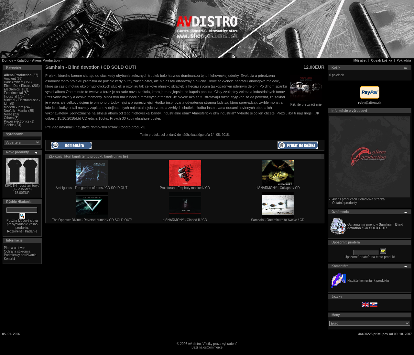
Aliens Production (46, 60)
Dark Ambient (13, 82)
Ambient (10, 78)
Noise (8, 114)
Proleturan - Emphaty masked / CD (185, 188)
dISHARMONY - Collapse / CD (278, 188)
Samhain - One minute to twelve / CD (277, 220)
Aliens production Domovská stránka (358, 199)
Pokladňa (404, 60)
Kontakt (9, 258)
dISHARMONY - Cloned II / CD (185, 220)
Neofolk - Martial (15, 110)
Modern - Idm (13, 107)
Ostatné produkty (344, 203)
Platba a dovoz (14, 248)
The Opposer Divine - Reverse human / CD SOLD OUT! (92, 220)
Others (9, 118)
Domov (7, 60)
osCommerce (213, 347)
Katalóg (23, 60)
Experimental (13, 93)
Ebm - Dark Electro (17, 86)
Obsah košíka (381, 60)
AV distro (194, 344)
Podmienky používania (20, 255)
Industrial (10, 96)
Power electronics (16, 121)
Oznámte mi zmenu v (375, 226)
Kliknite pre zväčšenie (306, 103)
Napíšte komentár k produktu (368, 280)
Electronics (12, 89)
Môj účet (360, 60)
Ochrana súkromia (17, 251)
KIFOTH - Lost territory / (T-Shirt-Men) (22, 187)
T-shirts (9, 125)
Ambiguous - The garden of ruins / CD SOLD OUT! (92, 188)
